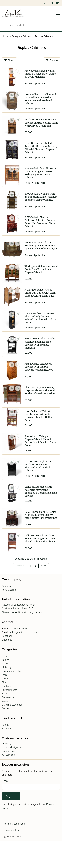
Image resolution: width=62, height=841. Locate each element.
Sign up (11, 796)
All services (8, 754)
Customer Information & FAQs (18, 608)
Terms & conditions (14, 823)
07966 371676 (19, 628)
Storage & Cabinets (21, 36)
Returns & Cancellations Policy (18, 604)
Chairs (5, 656)
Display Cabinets (44, 36)
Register (45, 3)
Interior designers (11, 747)
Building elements (12, 704)
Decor (5, 675)
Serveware (8, 697)
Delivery (6, 743)
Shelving (7, 686)
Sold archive (8, 751)
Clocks (5, 678)
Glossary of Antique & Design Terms (22, 612)
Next (43, 565)
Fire (4, 682)
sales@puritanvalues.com (24, 632)
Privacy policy (11, 830)
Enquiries (7, 639)
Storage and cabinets (13, 671)
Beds (5, 693)
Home (5, 36)
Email (7, 780)
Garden (6, 708)
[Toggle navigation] (57, 13)
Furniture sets (9, 690)
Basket (57, 3)
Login (51, 3)
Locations (7, 636)
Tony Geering (9, 589)
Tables (5, 660)
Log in (5, 725)
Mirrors (6, 663)
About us (7, 586)
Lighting (6, 667)
